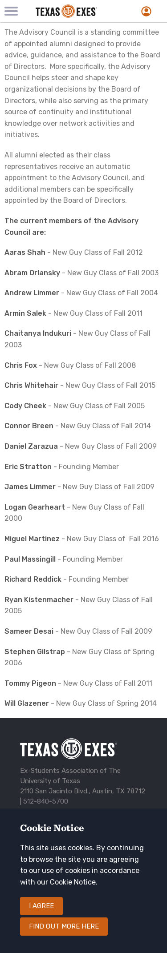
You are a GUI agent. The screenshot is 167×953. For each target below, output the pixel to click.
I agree (41, 906)
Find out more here (64, 926)
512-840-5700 (45, 801)
